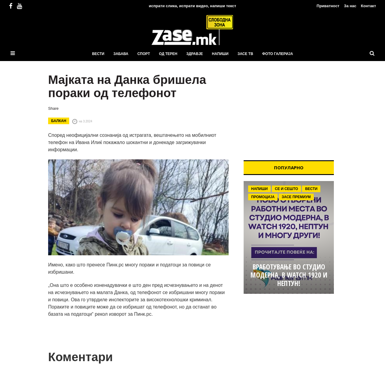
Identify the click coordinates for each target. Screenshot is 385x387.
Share (53, 108)
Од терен (168, 54)
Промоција (263, 197)
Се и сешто (286, 189)
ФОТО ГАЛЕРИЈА (277, 54)
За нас (350, 6)
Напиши (220, 54)
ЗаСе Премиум (296, 197)
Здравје (194, 54)
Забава (120, 54)
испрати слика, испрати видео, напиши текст (192, 6)
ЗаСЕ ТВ (245, 54)
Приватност (328, 6)
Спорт (143, 54)
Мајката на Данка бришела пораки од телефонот (127, 86)
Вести (98, 54)
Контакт (368, 6)
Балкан (58, 121)
